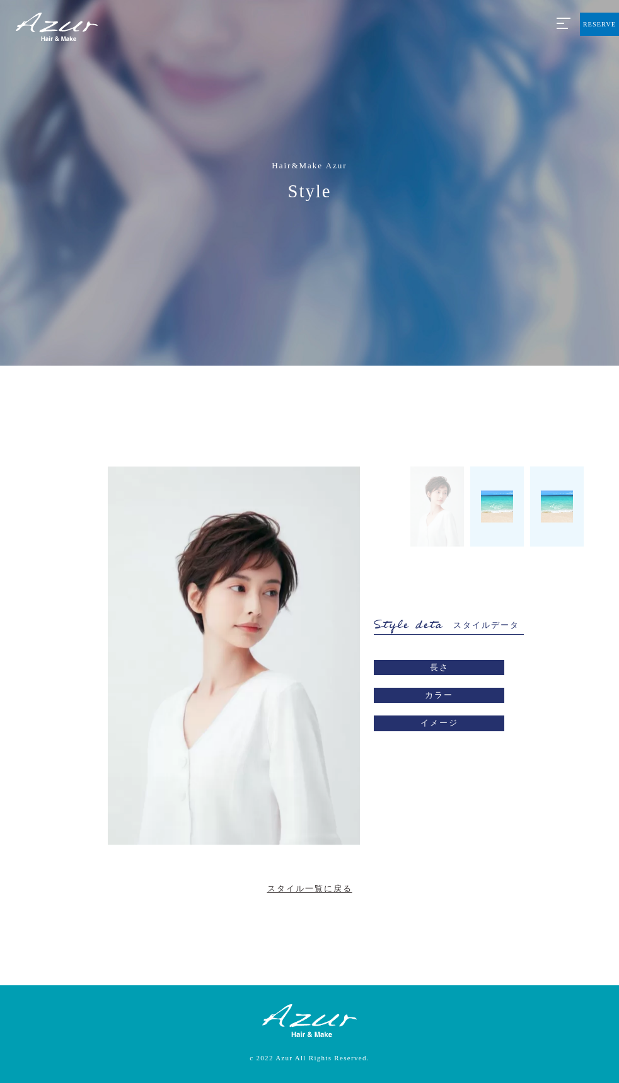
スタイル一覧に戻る (309, 888)
